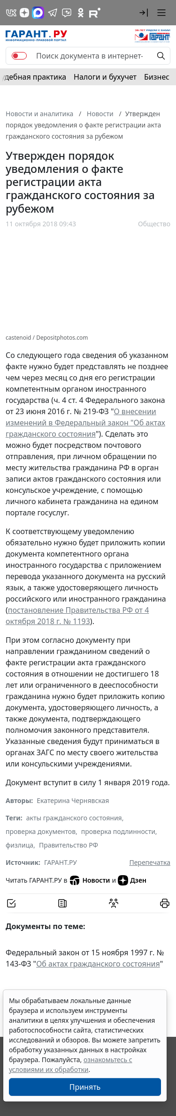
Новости (89, 880)
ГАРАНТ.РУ (60, 862)
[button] (144, 13)
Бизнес (156, 77)
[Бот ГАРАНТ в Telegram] (66, 12)
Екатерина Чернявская (73, 800)
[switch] (19, 56)
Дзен (132, 880)
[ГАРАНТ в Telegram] (52, 12)
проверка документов (41, 831)
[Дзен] (24, 12)
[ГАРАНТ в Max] (38, 13)
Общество (154, 223)
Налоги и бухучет (105, 77)
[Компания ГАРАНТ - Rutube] (94, 12)
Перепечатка (149, 862)
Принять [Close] (85, 1087)
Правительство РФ (68, 845)
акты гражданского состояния (74, 817)
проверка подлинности (118, 831)
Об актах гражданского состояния (98, 964)
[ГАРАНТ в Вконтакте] (11, 12)
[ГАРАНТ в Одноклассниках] (80, 12)
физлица (19, 845)
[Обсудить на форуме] (113, 903)
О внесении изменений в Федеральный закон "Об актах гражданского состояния (85, 422)
